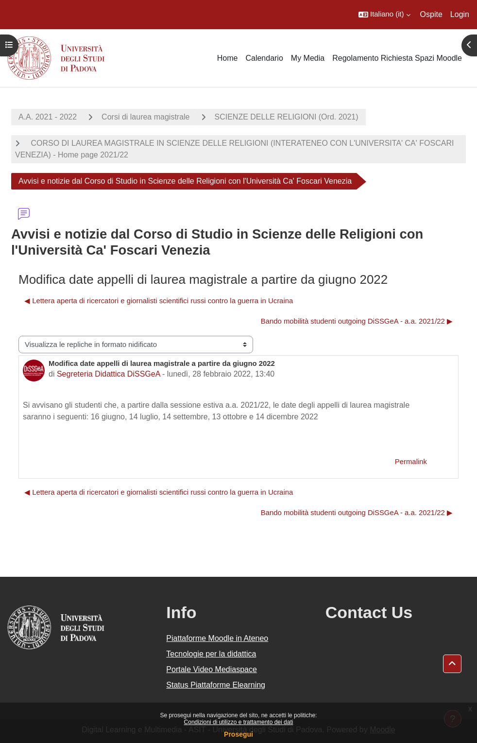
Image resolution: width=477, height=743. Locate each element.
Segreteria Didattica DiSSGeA (108, 374)
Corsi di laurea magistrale (145, 117)
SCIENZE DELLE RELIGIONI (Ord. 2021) (286, 117)
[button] (384, 14)
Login (459, 14)
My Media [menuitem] (307, 58)
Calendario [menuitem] (264, 58)
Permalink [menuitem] (411, 462)
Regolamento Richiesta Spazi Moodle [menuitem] (397, 58)
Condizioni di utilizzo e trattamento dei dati (238, 722)
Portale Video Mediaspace (211, 669)
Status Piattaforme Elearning (215, 685)
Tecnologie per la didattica (211, 654)
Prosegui (238, 734)
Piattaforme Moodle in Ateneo (217, 638)
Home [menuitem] (227, 58)
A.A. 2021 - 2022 (47, 117)
